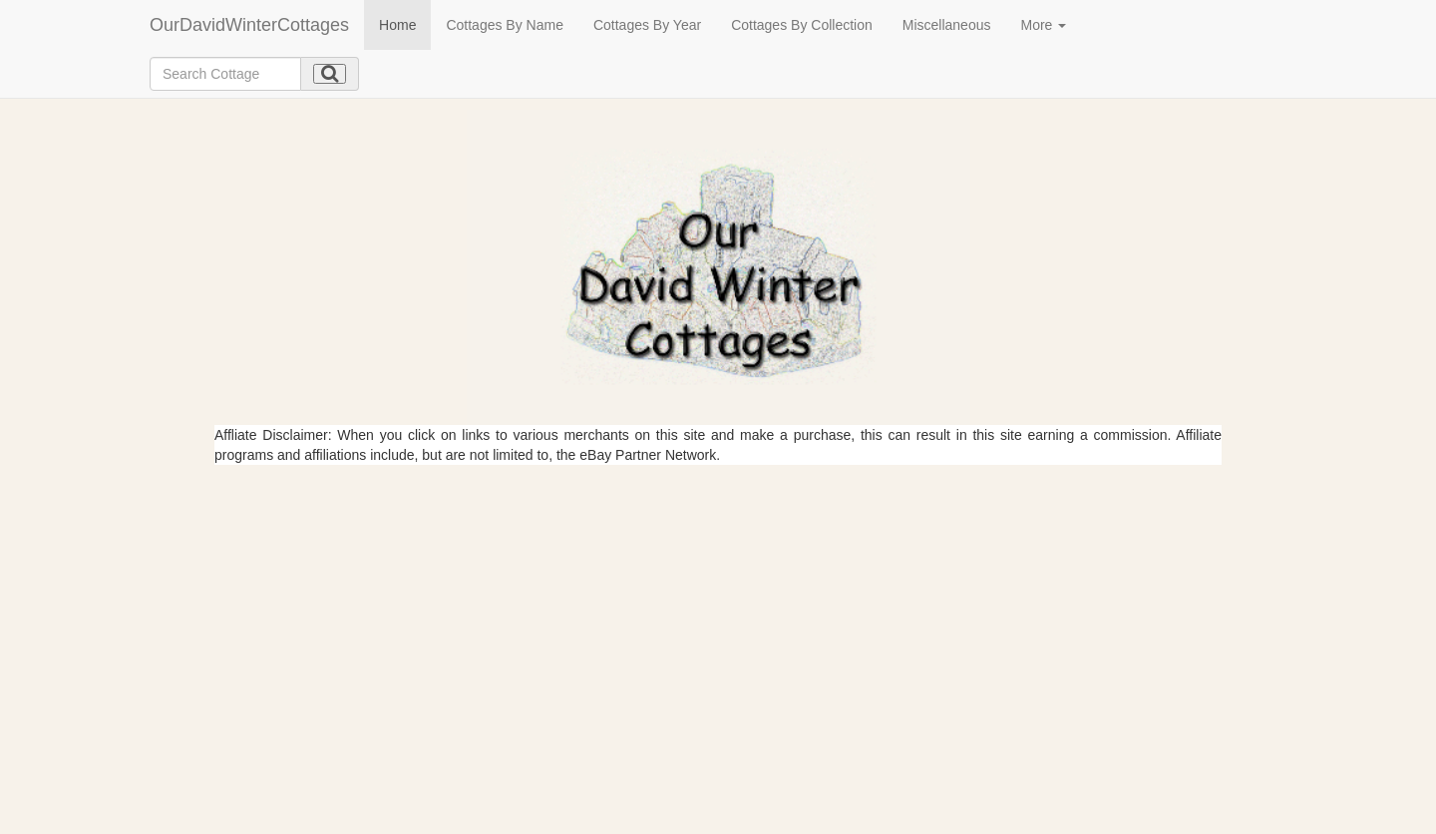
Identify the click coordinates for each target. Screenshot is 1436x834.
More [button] (1043, 25)
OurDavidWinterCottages (249, 25)
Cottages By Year (647, 25)
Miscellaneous (946, 25)
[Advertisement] (718, 614)
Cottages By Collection (802, 25)
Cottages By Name (504, 25)
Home (397, 25)
